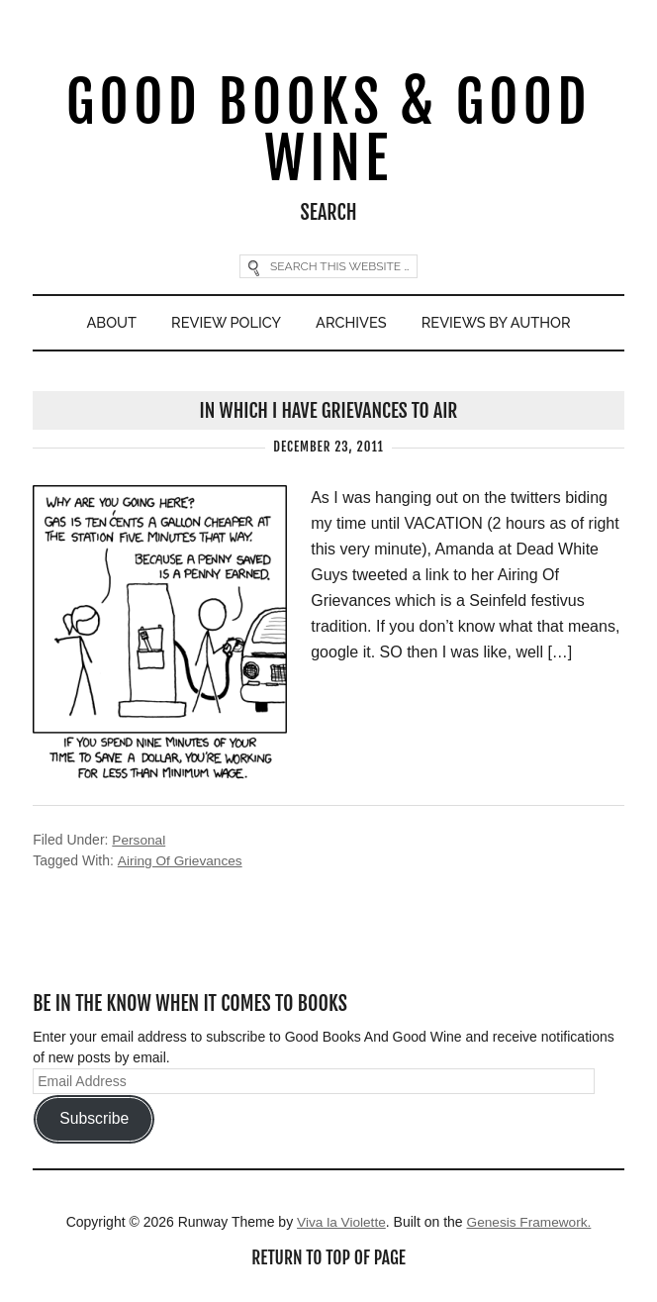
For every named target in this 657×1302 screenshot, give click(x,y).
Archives (352, 326)
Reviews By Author (500, 326)
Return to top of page (328, 1261)
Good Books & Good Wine (328, 132)
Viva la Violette (339, 1225)
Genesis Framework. (530, 1225)
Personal (139, 843)
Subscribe (94, 1122)
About (106, 326)
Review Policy (223, 326)
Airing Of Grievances (180, 864)
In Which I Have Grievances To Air (328, 414)
